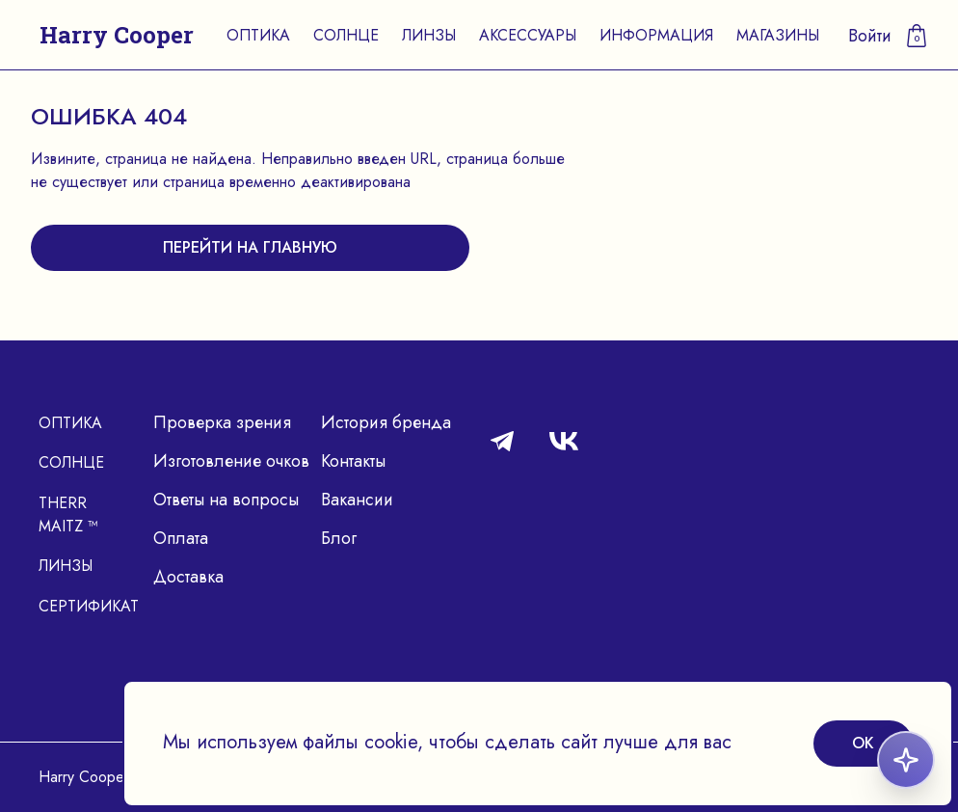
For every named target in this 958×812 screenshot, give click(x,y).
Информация (656, 35)
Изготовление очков (231, 461)
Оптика (258, 35)
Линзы (429, 35)
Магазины (777, 35)
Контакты (353, 461)
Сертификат (89, 606)
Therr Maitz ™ (68, 514)
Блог (339, 538)
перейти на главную (250, 247)
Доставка (188, 576)
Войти (869, 35)
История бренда (386, 422)
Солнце (346, 35)
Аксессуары (527, 35)
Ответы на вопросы (226, 499)
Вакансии (357, 499)
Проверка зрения (222, 422)
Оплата (180, 538)
